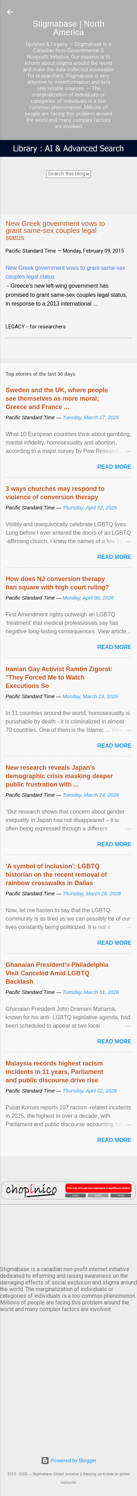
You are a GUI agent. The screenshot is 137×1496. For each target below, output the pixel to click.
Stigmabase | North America (68, 28)
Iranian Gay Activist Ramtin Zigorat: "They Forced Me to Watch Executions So (59, 677)
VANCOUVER (68, 1234)
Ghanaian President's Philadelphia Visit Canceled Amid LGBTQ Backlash (57, 973)
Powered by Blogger (68, 1460)
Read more (114, 467)
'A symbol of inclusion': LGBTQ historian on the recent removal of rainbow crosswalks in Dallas (56, 875)
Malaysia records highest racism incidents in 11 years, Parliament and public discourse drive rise (54, 1072)
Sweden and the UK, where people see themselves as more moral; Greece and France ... (57, 398)
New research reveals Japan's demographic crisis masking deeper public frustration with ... (59, 776)
